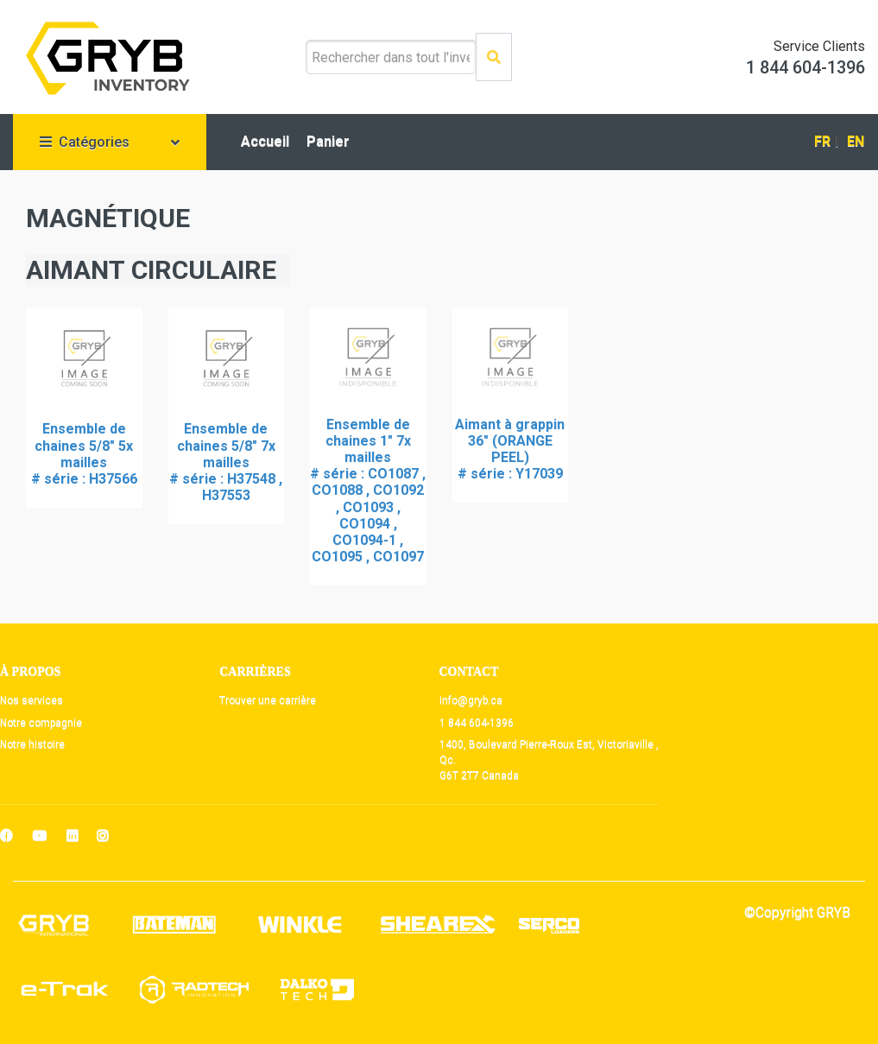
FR (822, 141)
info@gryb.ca (470, 700)
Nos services (31, 700)
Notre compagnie (41, 723)
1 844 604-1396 (476, 723)
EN (855, 141)
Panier (328, 141)
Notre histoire (32, 744)
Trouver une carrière (267, 700)
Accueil (265, 141)
